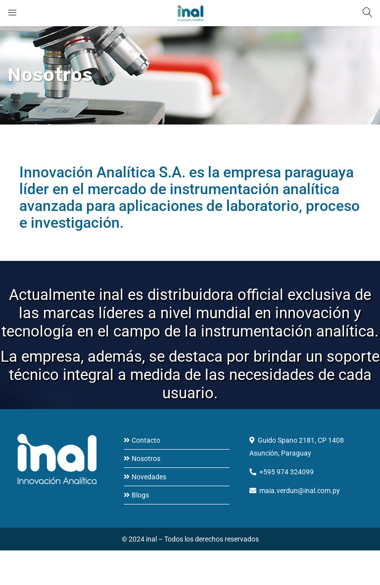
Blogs (140, 495)
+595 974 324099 (286, 472)
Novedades (149, 477)
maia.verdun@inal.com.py (299, 491)
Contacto (146, 440)
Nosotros (146, 458)
